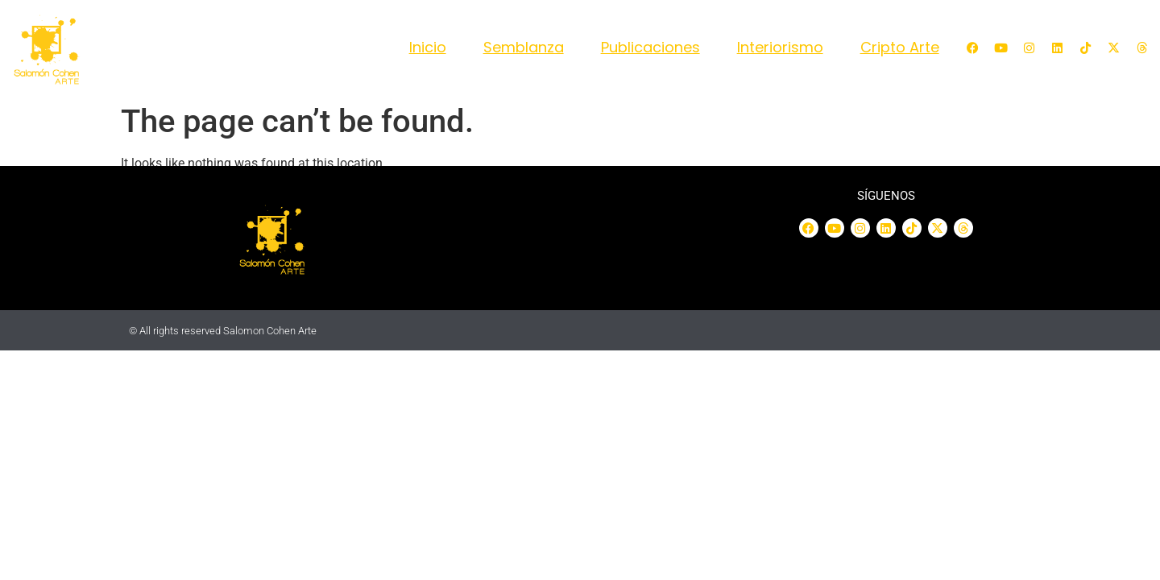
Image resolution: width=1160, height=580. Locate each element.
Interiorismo (780, 47)
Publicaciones (650, 47)
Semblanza (523, 47)
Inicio (427, 47)
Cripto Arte (899, 47)
